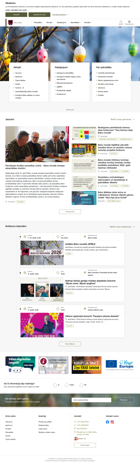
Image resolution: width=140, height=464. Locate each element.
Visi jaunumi (70, 212)
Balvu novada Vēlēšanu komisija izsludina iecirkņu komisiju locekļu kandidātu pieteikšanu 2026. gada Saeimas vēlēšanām (114, 164)
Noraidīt (16, 15)
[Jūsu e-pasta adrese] (91, 400)
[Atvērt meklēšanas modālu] (121, 23)
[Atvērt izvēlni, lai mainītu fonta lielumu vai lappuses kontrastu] (129, 23)
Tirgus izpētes (10, 439)
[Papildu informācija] (85, 438)
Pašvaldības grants (125, 139)
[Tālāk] (129, 365)
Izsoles (7, 436)
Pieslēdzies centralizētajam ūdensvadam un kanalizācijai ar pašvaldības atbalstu (113, 180)
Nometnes (114, 153)
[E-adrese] (78, 438)
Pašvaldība (20, 202)
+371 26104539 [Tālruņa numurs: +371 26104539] (82, 425)
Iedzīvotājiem (115, 171)
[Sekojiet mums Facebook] (107, 422)
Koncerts (69, 293)
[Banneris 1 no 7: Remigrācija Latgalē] (20, 365)
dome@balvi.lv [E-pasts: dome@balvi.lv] (82, 429)
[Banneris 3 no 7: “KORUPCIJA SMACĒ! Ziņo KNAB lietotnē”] (87, 365)
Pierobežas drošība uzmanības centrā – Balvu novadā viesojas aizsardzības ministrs (35, 167)
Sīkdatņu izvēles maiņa (47, 432)
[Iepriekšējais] (10, 365)
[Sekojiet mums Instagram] (112, 422)
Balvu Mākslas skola (114, 201)
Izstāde (69, 253)
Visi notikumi (70, 344)
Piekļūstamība (44, 425)
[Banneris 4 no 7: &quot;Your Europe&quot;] (120, 365)
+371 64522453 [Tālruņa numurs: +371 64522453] (83, 422)
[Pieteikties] (124, 400)
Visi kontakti (85, 445)
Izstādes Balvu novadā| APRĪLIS (80, 244)
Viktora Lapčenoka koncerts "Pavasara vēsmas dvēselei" (92, 316)
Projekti (8, 429)
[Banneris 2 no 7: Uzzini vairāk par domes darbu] (53, 365)
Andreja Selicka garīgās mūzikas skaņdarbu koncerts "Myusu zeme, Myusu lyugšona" (90, 282)
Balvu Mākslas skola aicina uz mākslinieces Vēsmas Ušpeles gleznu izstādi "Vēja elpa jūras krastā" (115, 195)
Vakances (8, 422)
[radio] (56, 384)
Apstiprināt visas (39, 15)
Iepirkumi (8, 425)
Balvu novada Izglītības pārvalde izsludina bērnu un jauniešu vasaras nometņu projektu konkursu (115, 147)
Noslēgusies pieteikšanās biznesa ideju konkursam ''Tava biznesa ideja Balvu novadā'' (115, 130)
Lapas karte (43, 429)
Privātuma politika (45, 422)
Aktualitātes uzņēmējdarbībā (107, 139)
